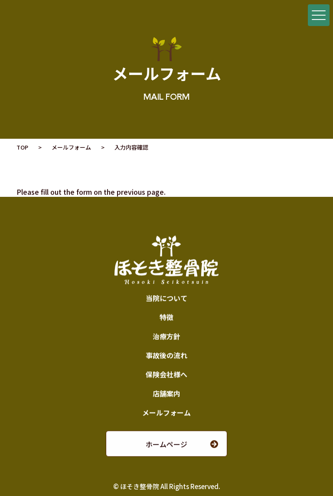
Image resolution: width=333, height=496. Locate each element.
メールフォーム (71, 147)
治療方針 (166, 336)
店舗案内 (166, 393)
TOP (22, 147)
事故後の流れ (166, 355)
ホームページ (166, 444)
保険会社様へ (166, 374)
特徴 (166, 317)
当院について (166, 298)
